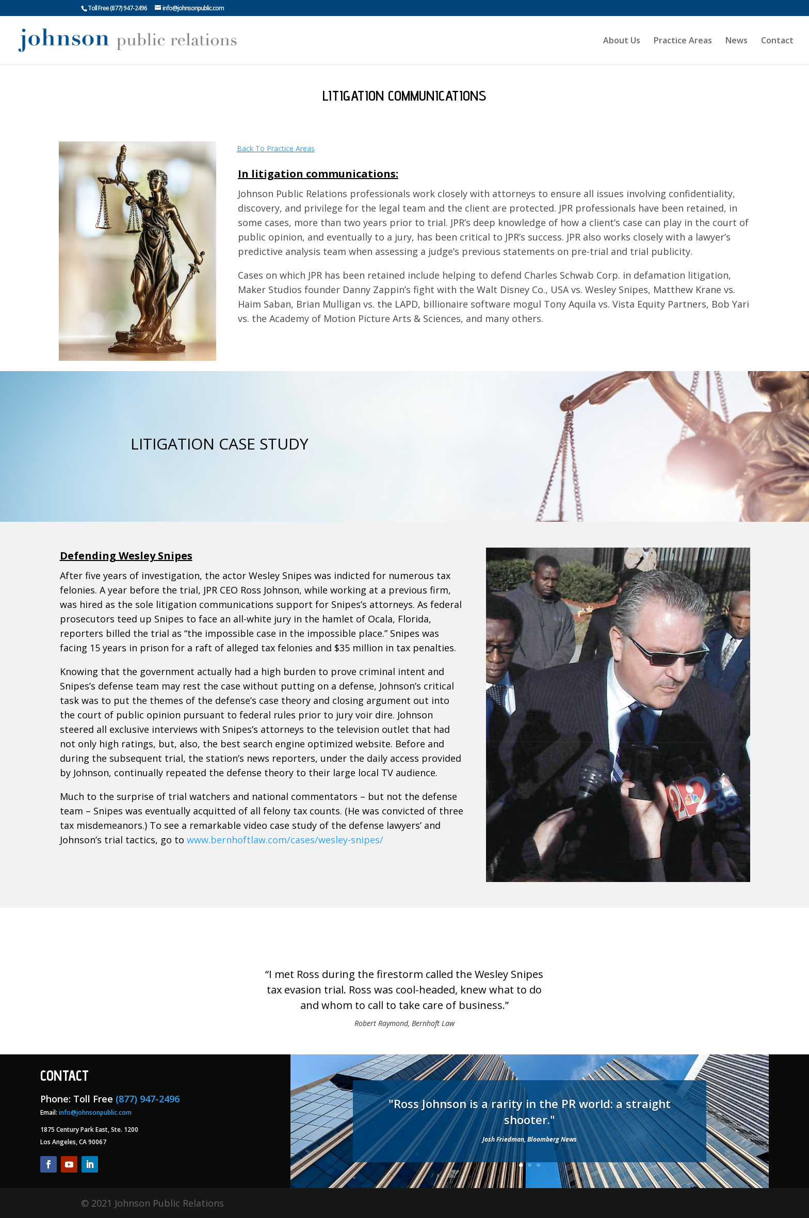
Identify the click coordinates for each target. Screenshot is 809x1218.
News (736, 41)
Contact (777, 41)
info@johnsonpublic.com (95, 1112)
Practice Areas (683, 41)
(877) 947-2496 (128, 8)
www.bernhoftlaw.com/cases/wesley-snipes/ (285, 840)
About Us (621, 41)
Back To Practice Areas (276, 148)
